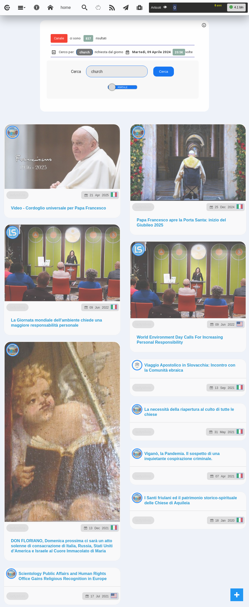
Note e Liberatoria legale (183, 334)
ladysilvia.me (197, 297)
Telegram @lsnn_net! (192, 251)
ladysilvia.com (72, 297)
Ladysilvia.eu (133, 297)
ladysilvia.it (103, 297)
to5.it (68, 308)
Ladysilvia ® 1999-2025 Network (99, 334)
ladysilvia (42, 168)
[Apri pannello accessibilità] (36, 7)
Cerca (76, 71)
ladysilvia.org (165, 297)
